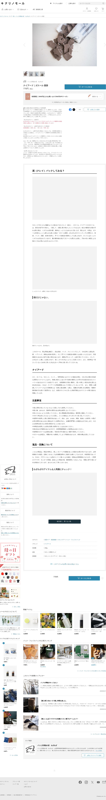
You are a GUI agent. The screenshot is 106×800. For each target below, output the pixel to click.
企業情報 (2, 795)
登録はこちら (16, 634)
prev (25, 45)
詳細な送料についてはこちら (8, 502)
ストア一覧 (11, 16)
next (103, 45)
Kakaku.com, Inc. (101, 796)
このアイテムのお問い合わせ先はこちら (66, 564)
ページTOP (54, 770)
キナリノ (2, 784)
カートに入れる (85, 87)
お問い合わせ (27, 786)
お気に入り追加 (94, 109)
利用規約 (9, 795)
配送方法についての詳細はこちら (9, 514)
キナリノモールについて (30, 781)
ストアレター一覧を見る (99, 734)
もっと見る (15, 755)
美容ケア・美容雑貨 (50, 539)
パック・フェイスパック (73, 539)
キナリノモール (4, 16)
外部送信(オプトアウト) (31, 795)
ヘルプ (26, 784)
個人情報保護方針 (18, 795)
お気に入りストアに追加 (94, 755)
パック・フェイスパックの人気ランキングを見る (92, 671)
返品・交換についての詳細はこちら (10, 532)
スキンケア (61, 539)
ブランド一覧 (16, 781)
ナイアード (47, 544)
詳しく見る (17, 606)
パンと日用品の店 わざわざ (22, 16)
